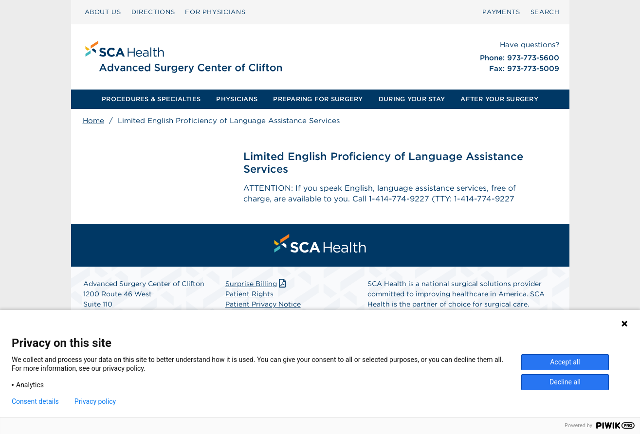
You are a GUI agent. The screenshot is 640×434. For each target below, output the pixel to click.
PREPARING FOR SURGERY (318, 99)
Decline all (565, 382)
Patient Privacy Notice (263, 304)
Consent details (35, 401)
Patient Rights (249, 294)
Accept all (565, 362)
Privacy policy (95, 401)
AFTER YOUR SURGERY (499, 99)
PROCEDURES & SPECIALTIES (151, 99)
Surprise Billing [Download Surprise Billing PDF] (256, 284)
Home (93, 120)
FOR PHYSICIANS (215, 12)
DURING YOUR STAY (412, 99)
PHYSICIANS (236, 99)
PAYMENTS (501, 12)
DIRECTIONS (153, 12)
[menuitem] (103, 12)
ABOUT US (103, 12)
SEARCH (545, 12)
